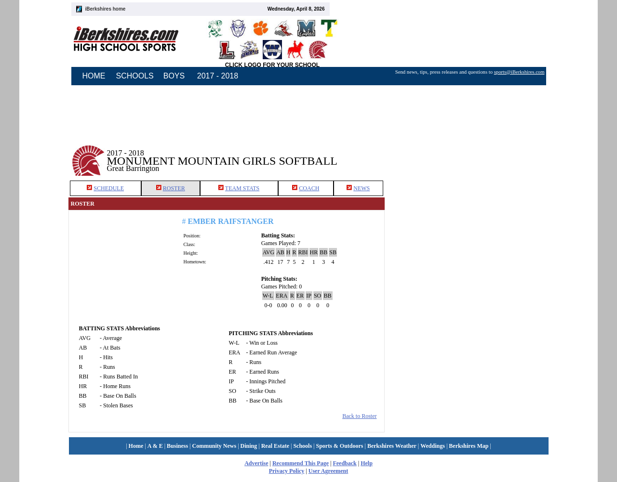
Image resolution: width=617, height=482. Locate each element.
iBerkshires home (105, 9)
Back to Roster (359, 416)
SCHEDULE (109, 188)
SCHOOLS (135, 76)
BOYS (174, 76)
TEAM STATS (242, 188)
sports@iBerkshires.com (519, 72)
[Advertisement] (466, 153)
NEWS (361, 188)
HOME (94, 76)
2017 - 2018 (217, 76)
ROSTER (174, 188)
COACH (309, 188)
